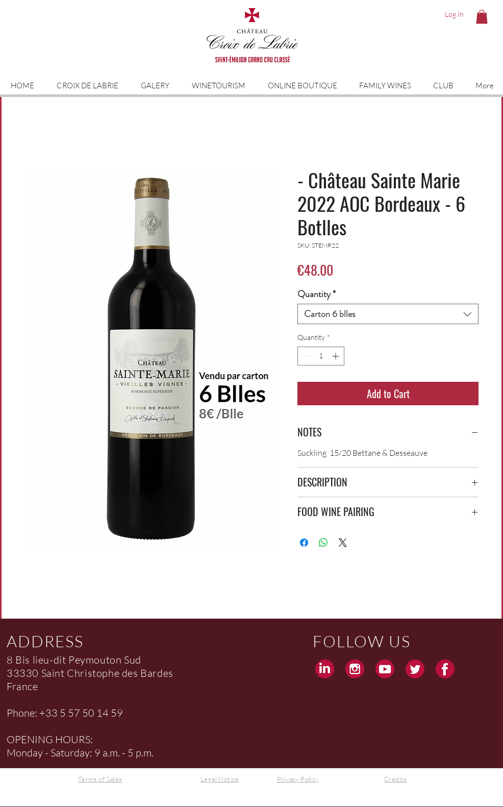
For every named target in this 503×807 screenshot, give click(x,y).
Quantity (316, 294)
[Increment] (336, 356)
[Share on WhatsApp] (323, 542)
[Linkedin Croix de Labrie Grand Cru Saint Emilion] (324, 668)
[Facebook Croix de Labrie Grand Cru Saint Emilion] (445, 668)
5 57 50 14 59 (91, 712)
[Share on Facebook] (304, 542)
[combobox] (388, 314)
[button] (482, 16)
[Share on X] (343, 542)
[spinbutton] (321, 356)
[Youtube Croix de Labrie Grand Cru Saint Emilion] (384, 668)
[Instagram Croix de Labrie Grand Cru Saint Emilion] (354, 668)
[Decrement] (305, 356)
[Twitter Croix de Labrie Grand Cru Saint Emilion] (415, 668)
